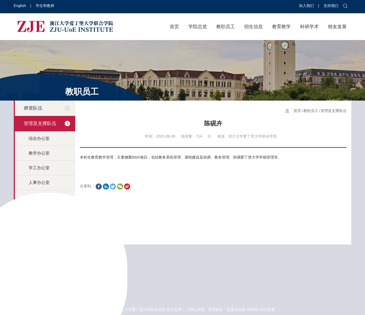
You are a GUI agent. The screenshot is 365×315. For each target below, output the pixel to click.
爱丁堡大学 (224, 279)
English (20, 6)
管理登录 (215, 310)
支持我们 (331, 6)
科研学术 (309, 26)
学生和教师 (45, 6)
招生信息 (253, 26)
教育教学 (281, 26)
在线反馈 (312, 285)
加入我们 (307, 6)
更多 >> (102, 292)
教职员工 (225, 26)
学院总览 (197, 26)
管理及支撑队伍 (334, 111)
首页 (174, 26)
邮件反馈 (312, 271)
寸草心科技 (195, 310)
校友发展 (337, 26)
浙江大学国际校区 (229, 291)
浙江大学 (222, 268)
